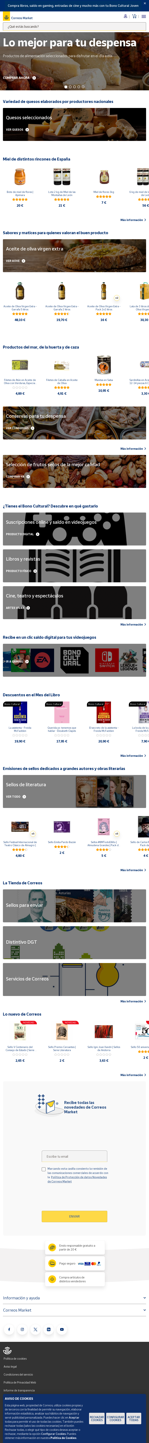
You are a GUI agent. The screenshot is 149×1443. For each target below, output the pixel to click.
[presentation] (75, 1198)
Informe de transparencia (19, 1390)
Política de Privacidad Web (20, 1382)
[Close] (145, 3)
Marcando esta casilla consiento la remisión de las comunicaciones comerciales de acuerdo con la (78, 1175)
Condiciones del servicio (18, 1374)
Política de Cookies (63, 1438)
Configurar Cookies (115, 1418)
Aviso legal (10, 1366)
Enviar (74, 1216)
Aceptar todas (134, 1418)
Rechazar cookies (97, 1418)
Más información (133, 220)
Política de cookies (15, 1358)
